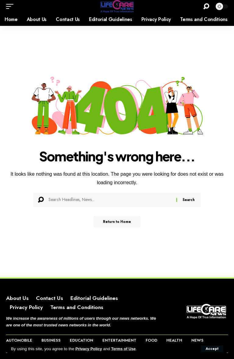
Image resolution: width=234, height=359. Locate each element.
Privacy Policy (90, 349)
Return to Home (117, 222)
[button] (212, 348)
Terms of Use (126, 349)
